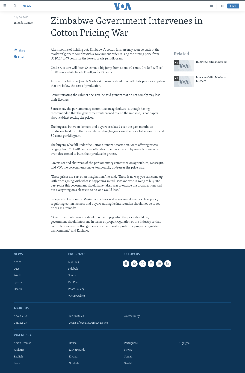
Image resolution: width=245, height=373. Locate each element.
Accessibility (132, 316)
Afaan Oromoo (22, 343)
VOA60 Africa (76, 295)
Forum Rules (76, 316)
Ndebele (73, 268)
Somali (128, 356)
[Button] (19, 51)
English (18, 356)
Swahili (128, 363)
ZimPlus (73, 282)
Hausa (73, 343)
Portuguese (131, 343)
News (27, 6)
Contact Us (20, 322)
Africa (17, 262)
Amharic (19, 349)
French (18, 363)
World (17, 275)
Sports (18, 282)
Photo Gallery (76, 289)
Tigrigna (184, 343)
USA (16, 268)
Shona (72, 275)
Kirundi (73, 356)
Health (18, 289)
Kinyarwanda (77, 349)
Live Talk (73, 262)
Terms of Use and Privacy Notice (88, 322)
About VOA (20, 316)
